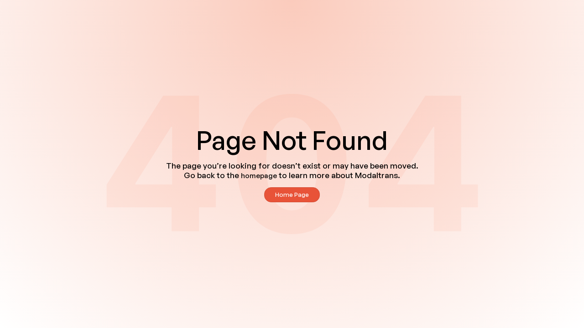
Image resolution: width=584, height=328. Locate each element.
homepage (259, 175)
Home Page (292, 194)
